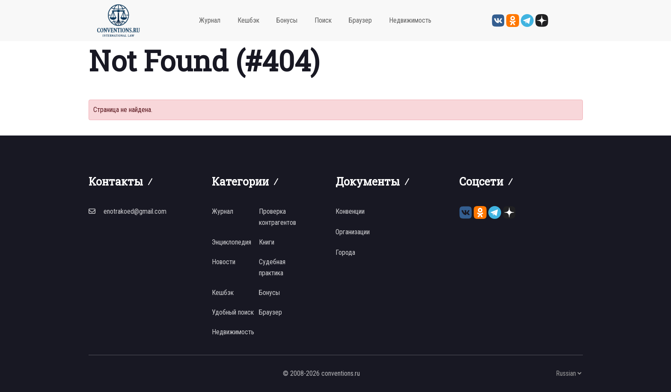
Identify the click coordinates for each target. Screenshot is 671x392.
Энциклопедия (231, 242)
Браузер (360, 20)
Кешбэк (248, 20)
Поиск (323, 20)
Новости (223, 262)
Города (345, 252)
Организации (353, 232)
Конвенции (350, 211)
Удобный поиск (233, 312)
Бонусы (286, 20)
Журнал (209, 20)
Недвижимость (410, 20)
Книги (266, 242)
